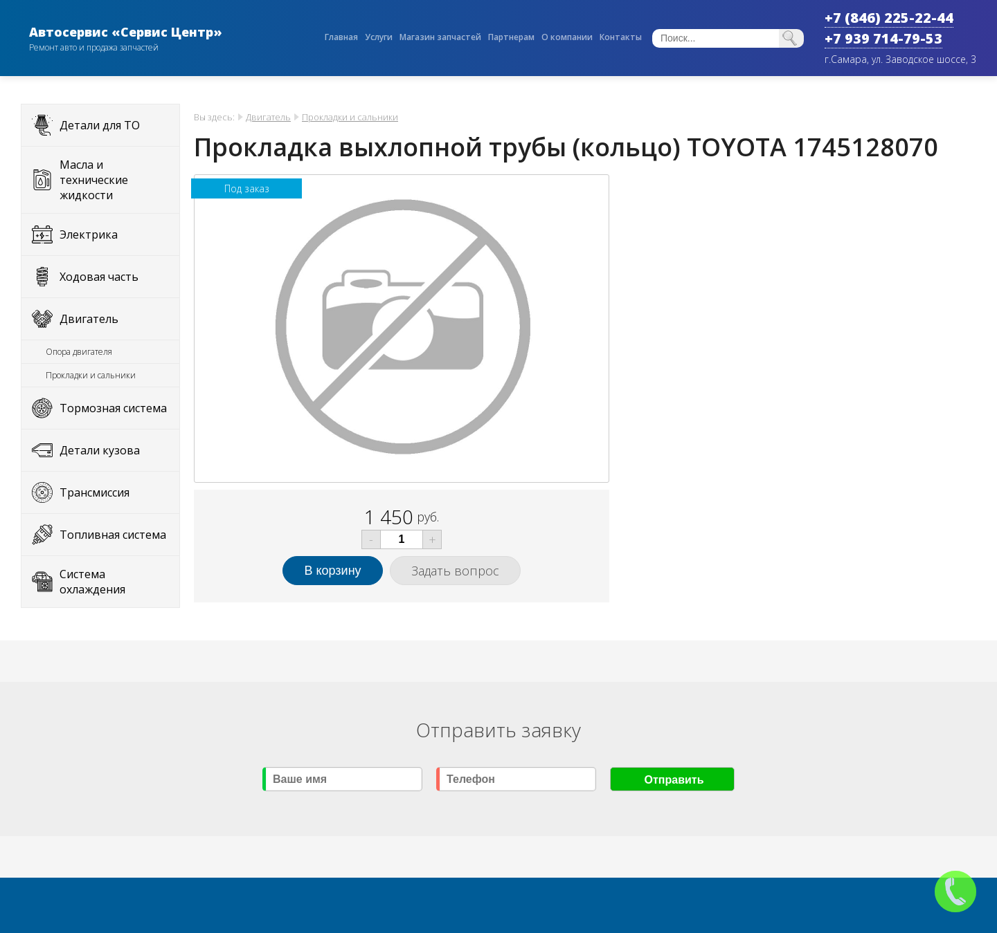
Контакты (621, 37)
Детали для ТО (100, 125)
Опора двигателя (79, 352)
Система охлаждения (92, 581)
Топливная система (113, 534)
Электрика (89, 234)
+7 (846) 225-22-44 (889, 17)
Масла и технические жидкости (94, 180)
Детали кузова (100, 450)
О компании (567, 37)
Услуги (379, 37)
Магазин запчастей (440, 37)
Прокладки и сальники (91, 375)
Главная (341, 37)
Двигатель (89, 318)
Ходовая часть (99, 276)
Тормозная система (113, 408)
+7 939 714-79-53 (883, 38)
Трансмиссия (94, 492)
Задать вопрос (455, 570)
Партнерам (511, 37)
